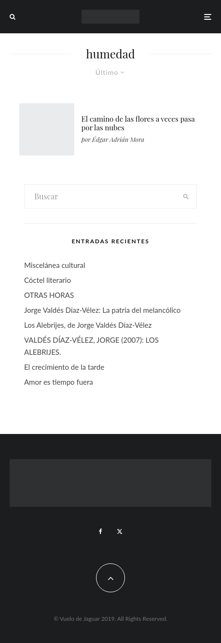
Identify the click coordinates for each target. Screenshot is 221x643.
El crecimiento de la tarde (64, 367)
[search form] (100, 196)
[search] (186, 196)
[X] (120, 531)
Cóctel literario (47, 280)
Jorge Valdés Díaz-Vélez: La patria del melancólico (102, 310)
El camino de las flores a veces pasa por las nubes (138, 123)
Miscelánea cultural (54, 265)
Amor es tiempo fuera (58, 381)
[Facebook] (101, 531)
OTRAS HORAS (49, 295)
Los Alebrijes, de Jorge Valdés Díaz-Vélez (88, 325)
